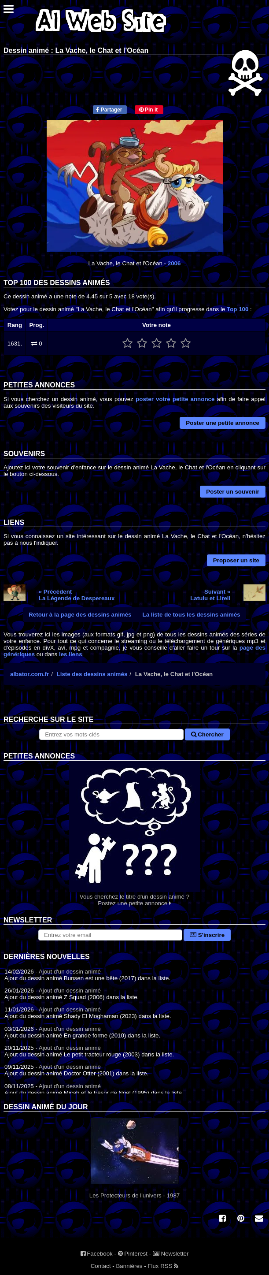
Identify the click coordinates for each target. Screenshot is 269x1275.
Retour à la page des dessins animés (80, 614)
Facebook (97, 1253)
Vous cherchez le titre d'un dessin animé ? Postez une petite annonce (134, 834)
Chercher (207, 734)
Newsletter (171, 1253)
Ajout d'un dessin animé (70, 971)
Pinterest (132, 1253)
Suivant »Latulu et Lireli (210, 595)
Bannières (129, 1266)
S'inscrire (207, 935)
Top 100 (237, 309)
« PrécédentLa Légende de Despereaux (77, 595)
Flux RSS (162, 1266)
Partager (109, 110)
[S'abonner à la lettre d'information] (110, 934)
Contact (101, 1266)
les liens (70, 654)
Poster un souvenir (232, 491)
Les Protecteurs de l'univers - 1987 (134, 1158)
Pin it (148, 110)
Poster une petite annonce (222, 423)
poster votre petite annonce (175, 399)
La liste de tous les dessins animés (191, 614)
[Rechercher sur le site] (111, 734)
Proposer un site (236, 560)
